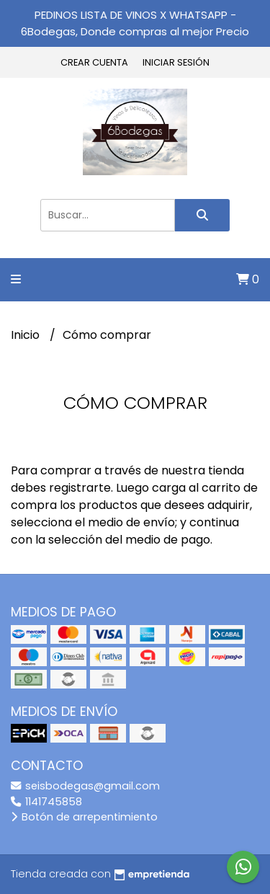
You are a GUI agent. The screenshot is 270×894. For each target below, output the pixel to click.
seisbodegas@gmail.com (85, 786)
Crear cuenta (94, 62)
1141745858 (46, 802)
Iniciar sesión (176, 62)
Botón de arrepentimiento (84, 817)
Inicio (26, 335)
